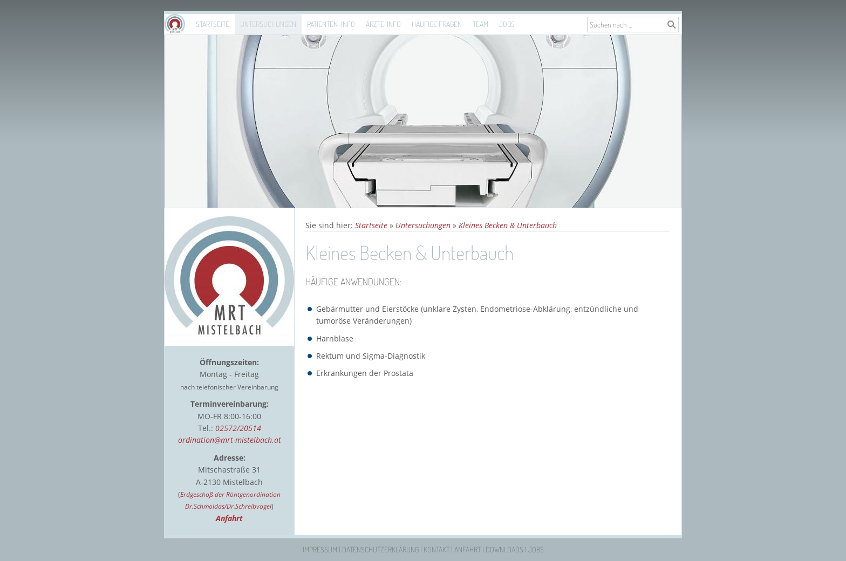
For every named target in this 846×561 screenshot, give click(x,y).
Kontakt (436, 549)
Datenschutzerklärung (380, 549)
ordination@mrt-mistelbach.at (229, 440)
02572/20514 (238, 428)
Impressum (320, 549)
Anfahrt (467, 549)
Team (480, 24)
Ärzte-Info (383, 24)
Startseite (212, 24)
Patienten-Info (331, 24)
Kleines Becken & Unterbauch (508, 225)
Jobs (507, 24)
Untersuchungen (268, 24)
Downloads (504, 549)
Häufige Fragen (437, 24)
